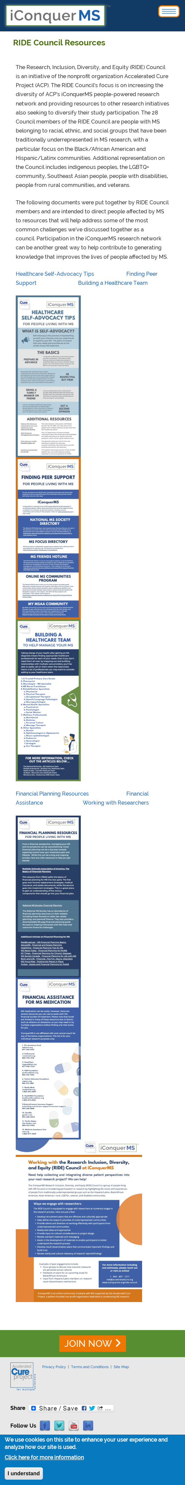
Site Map (121, 1366)
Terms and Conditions (90, 1366)
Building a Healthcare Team (113, 283)
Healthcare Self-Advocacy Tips (55, 274)
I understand (24, 1475)
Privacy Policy (54, 1366)
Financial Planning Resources (52, 794)
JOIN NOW (88, 1343)
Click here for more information (44, 1459)
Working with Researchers (116, 803)
